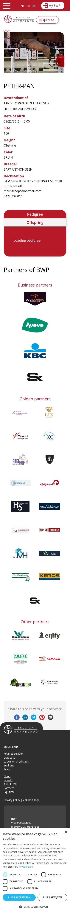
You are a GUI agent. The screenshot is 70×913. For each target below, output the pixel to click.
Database (9, 757)
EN (33, 6)
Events (8, 769)
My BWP (54, 6)
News (7, 776)
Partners (9, 788)
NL (22, 6)
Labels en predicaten (16, 761)
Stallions (9, 765)
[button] (35, 907)
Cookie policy (30, 800)
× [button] (65, 832)
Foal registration (14, 753)
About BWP (10, 784)
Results (8, 780)
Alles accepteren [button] (19, 897)
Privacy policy (12, 800)
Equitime (9, 792)
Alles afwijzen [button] (52, 897)
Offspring (35, 222)
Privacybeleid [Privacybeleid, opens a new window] (25, 866)
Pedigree (35, 214)
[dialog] (35, 870)
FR (28, 6)
